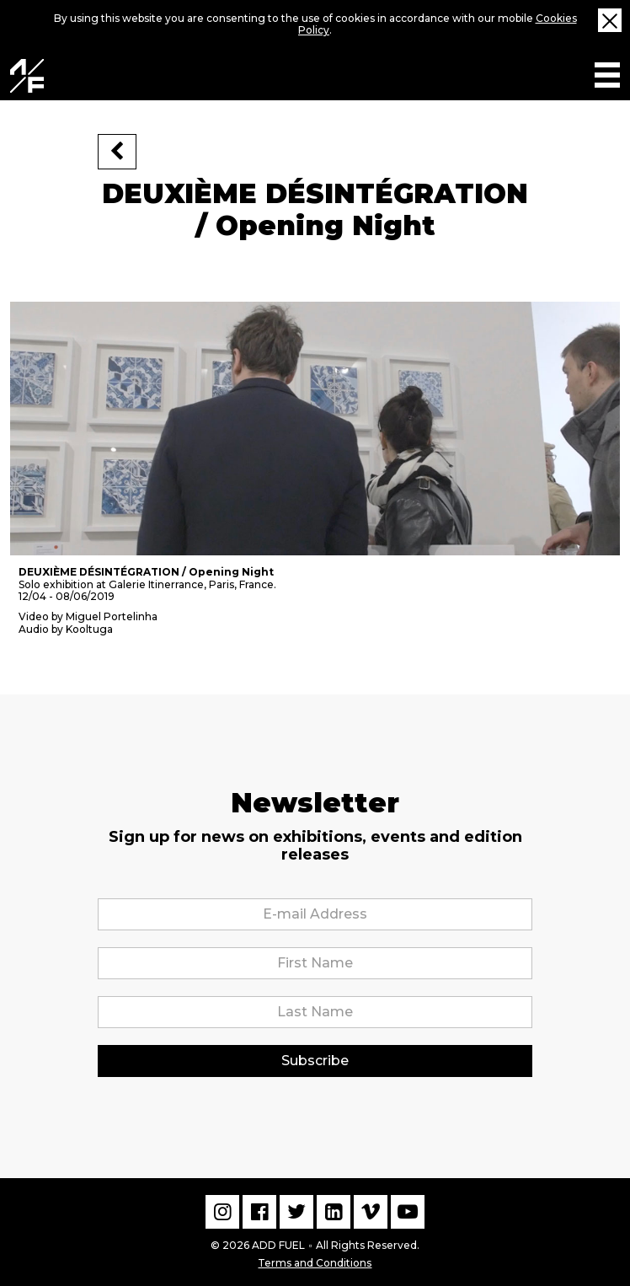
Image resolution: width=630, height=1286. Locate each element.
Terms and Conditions (314, 1261)
